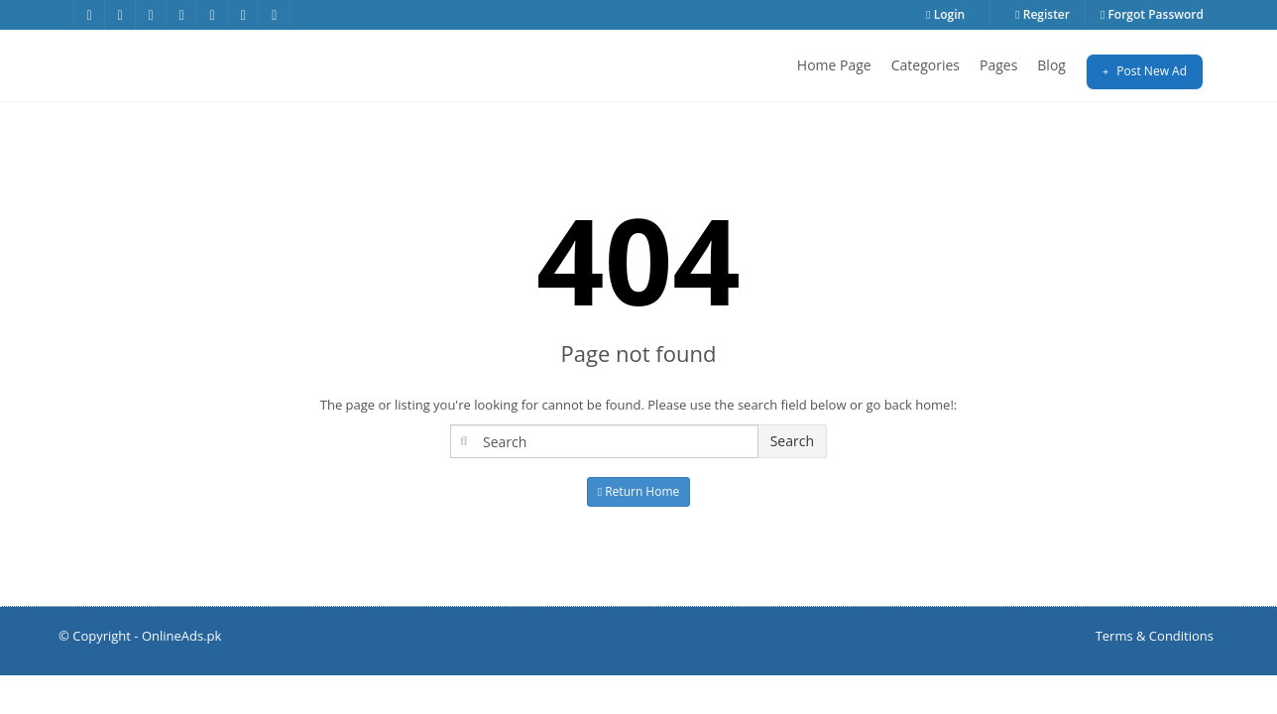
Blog (1051, 65)
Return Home (639, 491)
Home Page (834, 65)
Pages (998, 65)
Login (945, 14)
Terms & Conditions (1155, 636)
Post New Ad (1145, 70)
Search (792, 440)
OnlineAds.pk (182, 636)
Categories (925, 65)
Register (1042, 14)
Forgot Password (1152, 14)
